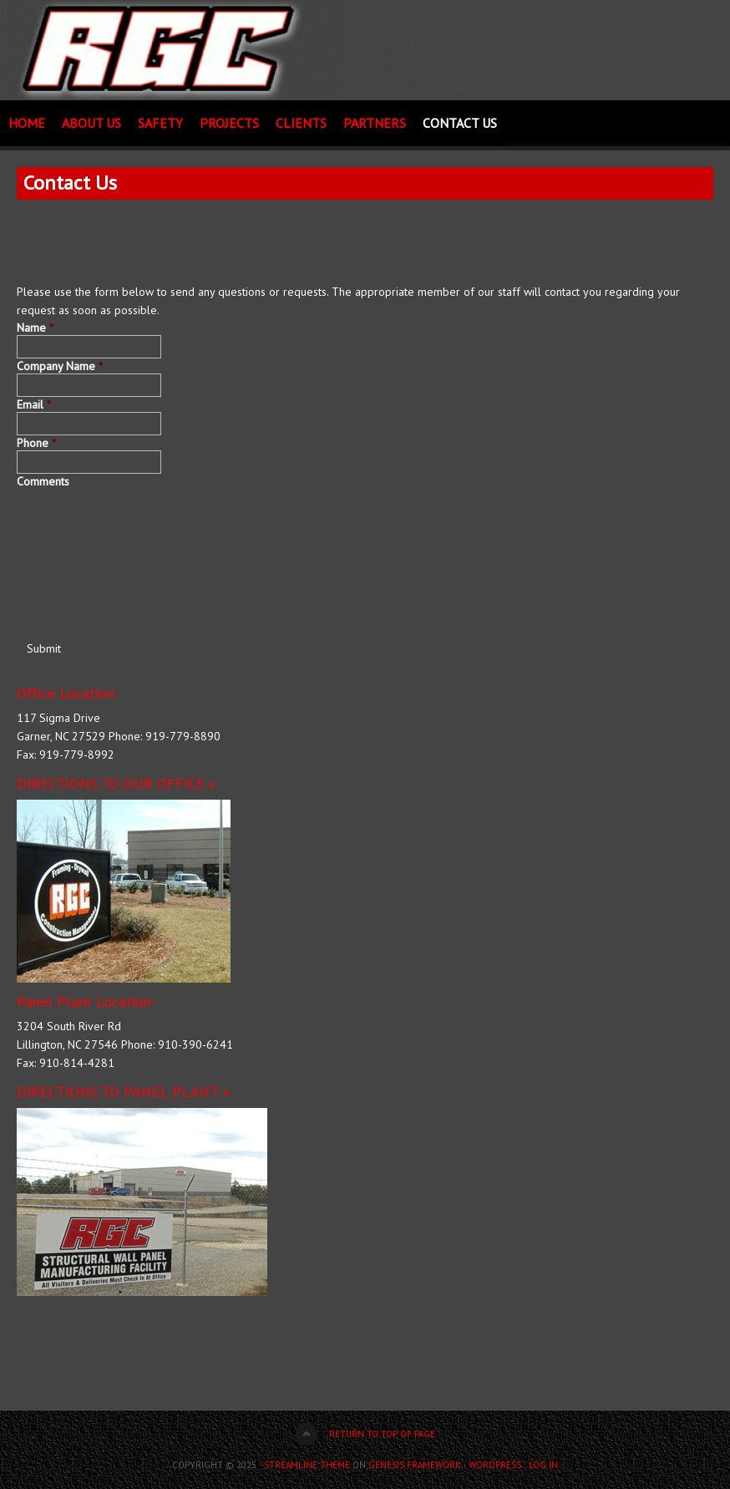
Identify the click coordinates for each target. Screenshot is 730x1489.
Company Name (60, 366)
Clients (301, 122)
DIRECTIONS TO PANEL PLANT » (123, 1091)
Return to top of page (382, 1434)
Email (34, 404)
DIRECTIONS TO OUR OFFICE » (116, 783)
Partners (374, 122)
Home (26, 122)
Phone (36, 442)
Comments (43, 481)
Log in (543, 1465)
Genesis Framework (414, 1465)
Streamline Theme (307, 1465)
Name (35, 327)
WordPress (495, 1465)
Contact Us (460, 122)
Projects (229, 122)
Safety (160, 122)
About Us (91, 122)
